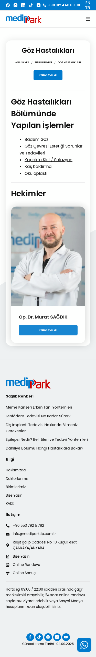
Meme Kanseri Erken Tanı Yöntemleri (39, 407)
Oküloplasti (36, 173)
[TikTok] (31, 5)
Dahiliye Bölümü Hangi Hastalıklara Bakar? (44, 448)
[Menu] (88, 18)
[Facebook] (8, 5)
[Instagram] (15, 5)
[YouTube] (38, 5)
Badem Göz (36, 139)
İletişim (13, 514)
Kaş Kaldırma (38, 166)
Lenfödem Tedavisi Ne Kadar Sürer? (38, 416)
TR (87, 7)
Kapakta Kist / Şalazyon (48, 160)
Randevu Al (48, 75)
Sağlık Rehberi (20, 396)
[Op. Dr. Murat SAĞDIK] (48, 260)
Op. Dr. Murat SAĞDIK (43, 320)
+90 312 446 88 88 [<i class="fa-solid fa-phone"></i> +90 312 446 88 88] (61, 5)
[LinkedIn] (23, 5)
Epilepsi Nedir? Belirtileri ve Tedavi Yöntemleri (47, 439)
